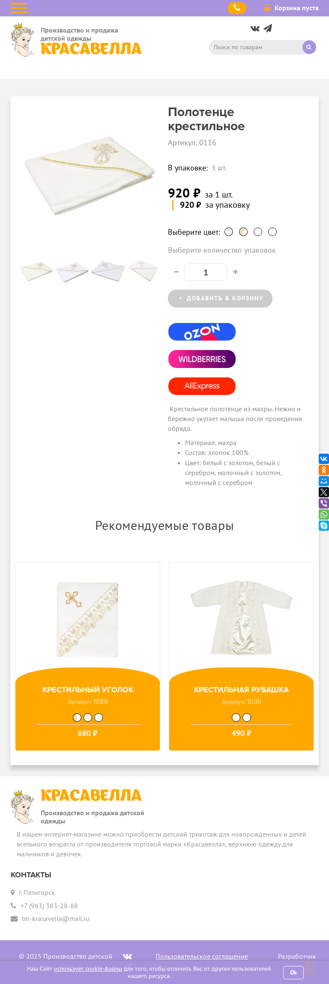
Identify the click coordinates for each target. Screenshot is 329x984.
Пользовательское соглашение (202, 956)
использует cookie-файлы (88, 968)
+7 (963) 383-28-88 (49, 905)
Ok (293, 972)
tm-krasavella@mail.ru (56, 918)
